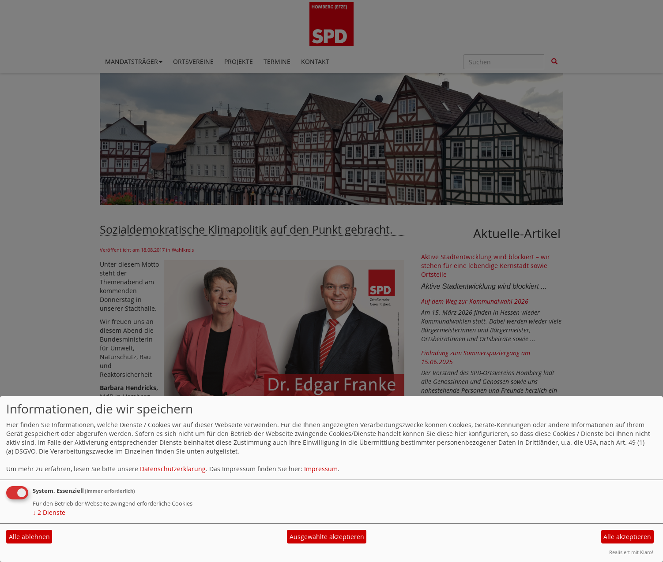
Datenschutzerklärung (173, 469)
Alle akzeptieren (627, 536)
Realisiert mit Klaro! (631, 552)
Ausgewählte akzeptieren (327, 536)
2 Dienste (49, 512)
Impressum (321, 469)
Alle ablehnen (29, 536)
